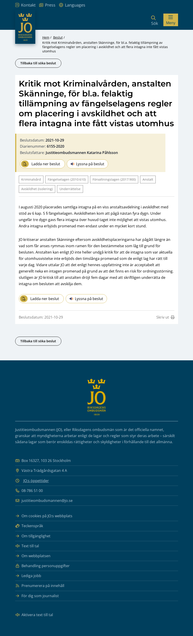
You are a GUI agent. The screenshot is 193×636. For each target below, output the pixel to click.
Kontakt (25, 5)
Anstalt (148, 179)
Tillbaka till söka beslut (38, 63)
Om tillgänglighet (32, 536)
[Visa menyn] (170, 20)
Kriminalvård (31, 179)
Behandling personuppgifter (42, 566)
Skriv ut (165, 317)
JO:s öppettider (36, 480)
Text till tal (27, 546)
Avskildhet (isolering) (37, 189)
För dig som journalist (37, 596)
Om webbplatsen (32, 556)
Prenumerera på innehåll (39, 586)
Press (47, 5)
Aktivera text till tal (34, 615)
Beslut (58, 37)
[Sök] (154, 20)
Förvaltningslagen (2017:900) (114, 179)
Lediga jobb (28, 576)
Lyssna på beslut (87, 163)
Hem (45, 37)
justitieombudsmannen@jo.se (44, 501)
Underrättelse (70, 189)
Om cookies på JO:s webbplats (43, 516)
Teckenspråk (29, 526)
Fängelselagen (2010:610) (67, 179)
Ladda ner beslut (40, 164)
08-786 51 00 (29, 491)
